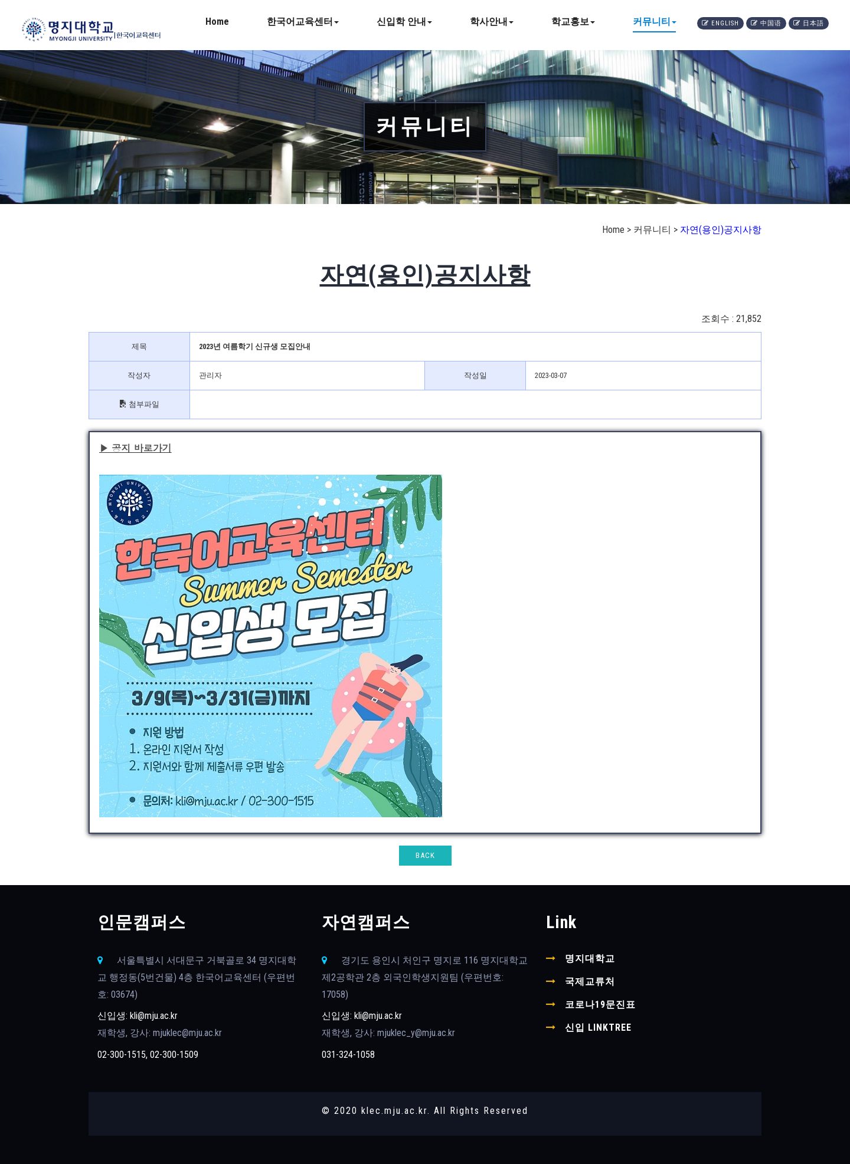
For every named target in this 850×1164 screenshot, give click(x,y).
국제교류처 (590, 981)
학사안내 (492, 21)
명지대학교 (590, 958)
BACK (425, 855)
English (720, 23)
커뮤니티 (654, 21)
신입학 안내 (404, 21)
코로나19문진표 (600, 1004)
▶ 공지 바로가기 (135, 448)
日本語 (809, 23)
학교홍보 (573, 21)
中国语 (766, 23)
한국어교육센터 (303, 21)
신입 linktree (598, 1027)
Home (217, 21)
